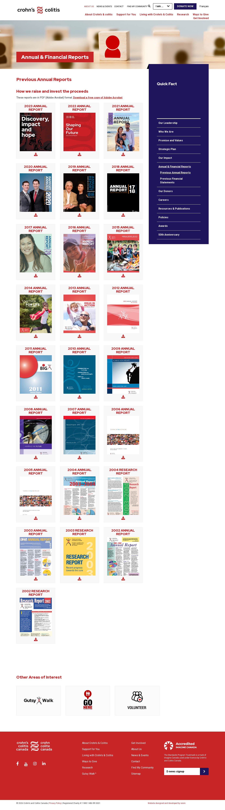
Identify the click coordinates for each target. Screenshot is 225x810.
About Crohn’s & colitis (98, 14)
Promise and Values (170, 140)
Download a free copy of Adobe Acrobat (97, 97)
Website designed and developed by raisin (167, 803)
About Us (89, 6)
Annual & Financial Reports (174, 166)
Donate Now (185, 6)
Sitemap (136, 773)
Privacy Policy (55, 803)
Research (183, 14)
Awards (163, 225)
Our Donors (165, 191)
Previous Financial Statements (171, 180)
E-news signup (175, 771)
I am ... (159, 6)
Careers (163, 199)
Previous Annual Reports (175, 172)
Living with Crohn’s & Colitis (156, 14)
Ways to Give (201, 14)
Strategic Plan (167, 149)
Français (204, 6)
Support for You (126, 14)
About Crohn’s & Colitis (95, 743)
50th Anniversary (168, 234)
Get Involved (201, 18)
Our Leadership (167, 122)
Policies (163, 217)
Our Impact (165, 157)
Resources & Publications (174, 208)
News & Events (104, 6)
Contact (119, 6)
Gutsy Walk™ (89, 773)
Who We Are (166, 131)
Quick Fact (167, 84)
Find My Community (137, 6)
